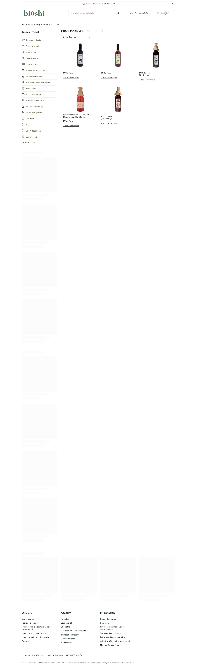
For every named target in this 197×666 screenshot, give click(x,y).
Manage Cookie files (109, 645)
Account (66, 613)
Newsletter (66, 643)
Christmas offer (29, 142)
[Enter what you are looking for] (94, 13)
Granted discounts (69, 639)
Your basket (66, 623)
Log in (130, 13)
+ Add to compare (71, 78)
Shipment (104, 623)
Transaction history (70, 635)
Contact (25, 641)
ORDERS (27, 613)
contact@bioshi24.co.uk (33, 655)
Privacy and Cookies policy (112, 637)
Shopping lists (141, 13)
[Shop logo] (34, 13)
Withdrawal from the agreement (115, 641)
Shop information (108, 619)
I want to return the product (35, 633)
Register (65, 619)
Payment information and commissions (112, 628)
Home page (39, 24)
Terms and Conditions (110, 633)
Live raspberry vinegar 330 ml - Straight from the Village (76, 116)
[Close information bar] (172, 3)
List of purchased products (73, 631)
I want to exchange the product (36, 637)
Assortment (30, 32)
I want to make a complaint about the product (37, 628)
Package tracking (30, 623)
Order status (28, 619)
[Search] (118, 13)
